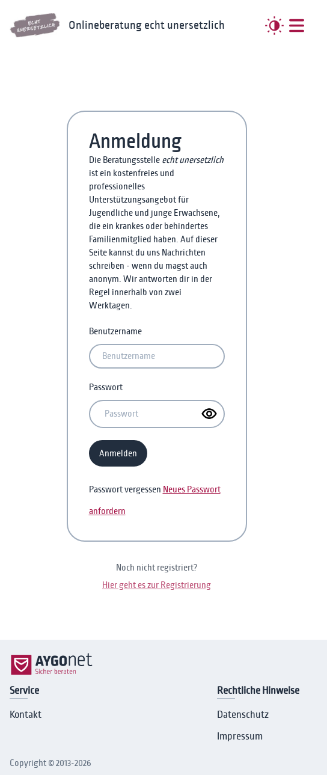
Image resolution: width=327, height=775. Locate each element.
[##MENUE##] (296, 25)
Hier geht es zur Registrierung (156, 585)
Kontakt (25, 714)
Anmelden (118, 453)
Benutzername (115, 331)
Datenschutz (243, 714)
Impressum (240, 736)
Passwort (106, 387)
